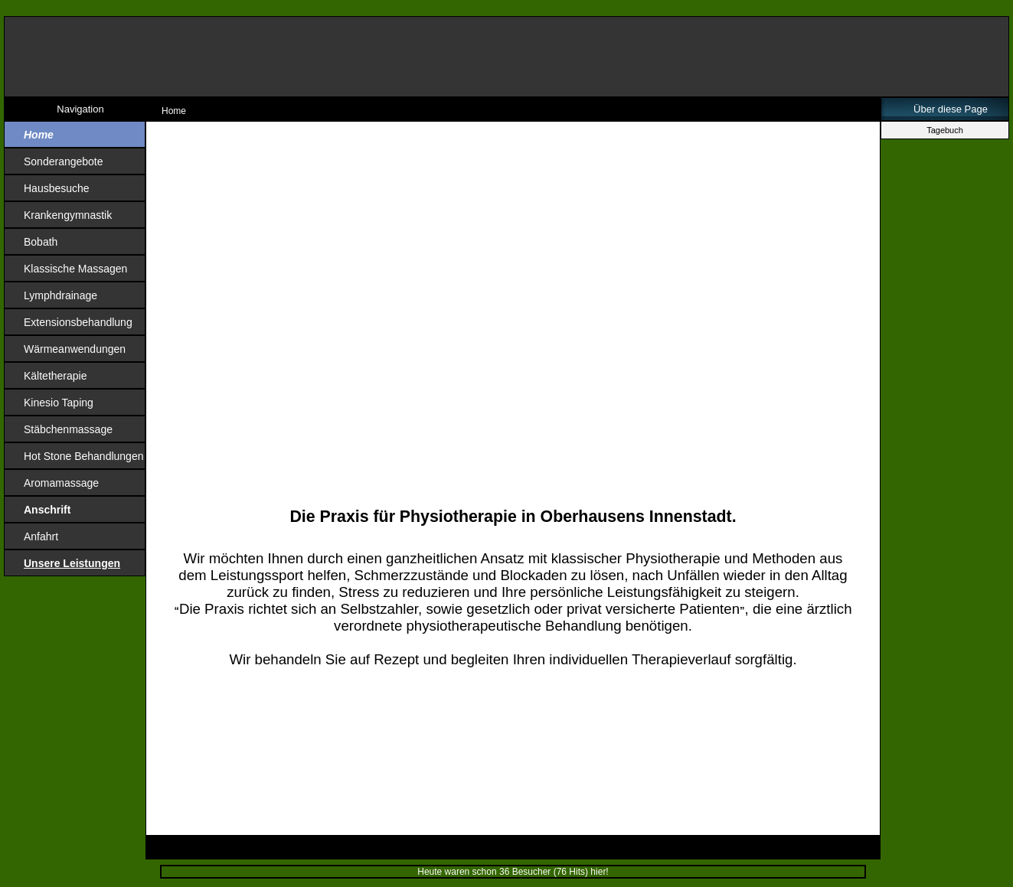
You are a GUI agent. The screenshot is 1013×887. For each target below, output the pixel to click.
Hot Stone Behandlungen (83, 456)
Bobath (40, 242)
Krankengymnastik (68, 215)
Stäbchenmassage (68, 429)
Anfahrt (41, 536)
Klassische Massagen (75, 269)
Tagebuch (944, 130)
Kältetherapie (55, 376)
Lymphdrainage (60, 295)
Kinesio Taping (58, 402)
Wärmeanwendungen (75, 349)
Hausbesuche (57, 188)
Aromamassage (61, 483)
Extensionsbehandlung (78, 322)
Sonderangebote (63, 161)
